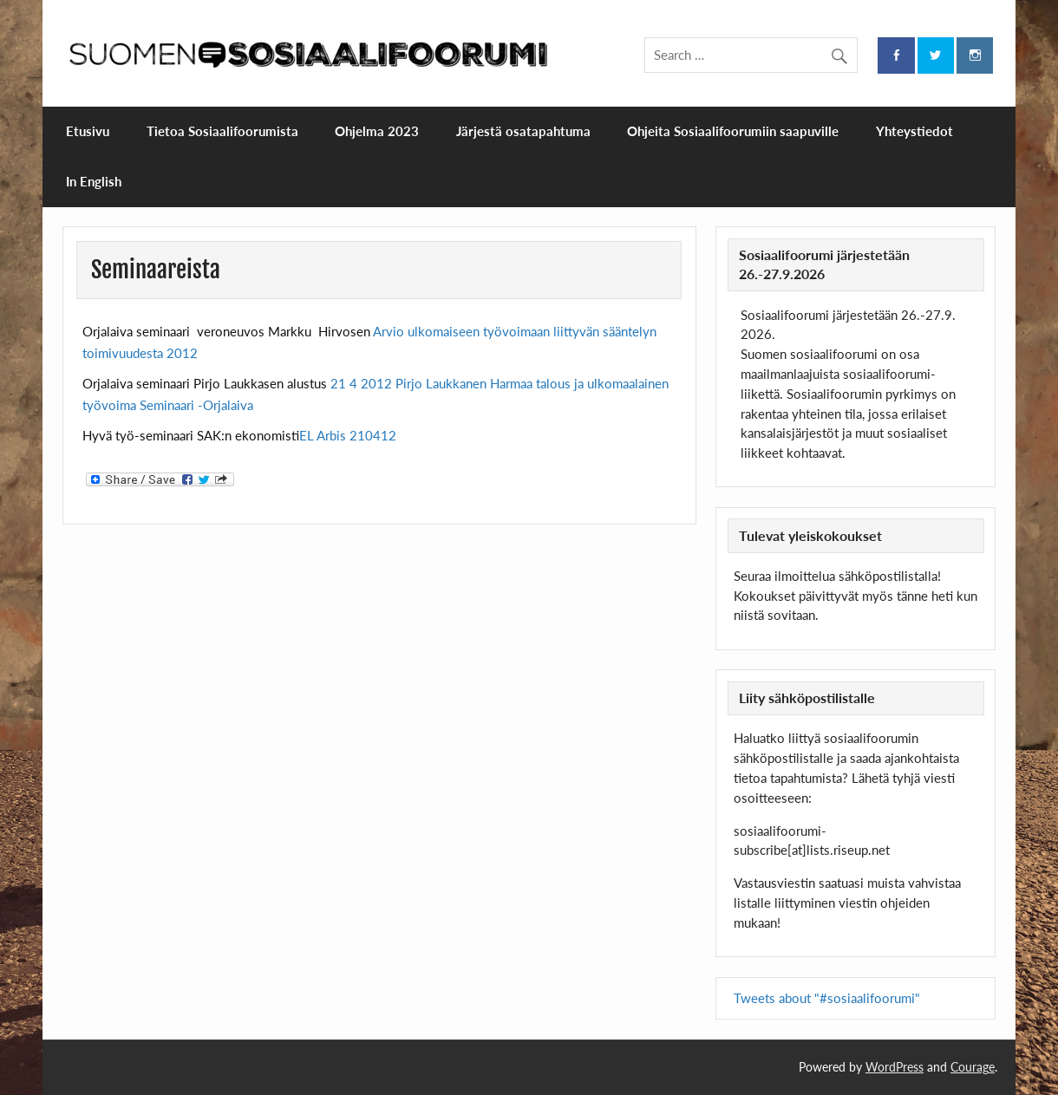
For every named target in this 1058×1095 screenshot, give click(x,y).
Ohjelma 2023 (377, 131)
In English (93, 181)
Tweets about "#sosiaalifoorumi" (827, 998)
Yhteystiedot (914, 131)
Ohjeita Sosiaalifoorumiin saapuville (733, 131)
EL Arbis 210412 (347, 435)
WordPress (894, 1066)
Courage (972, 1066)
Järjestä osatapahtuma (523, 131)
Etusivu (87, 131)
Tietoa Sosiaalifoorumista (222, 131)
